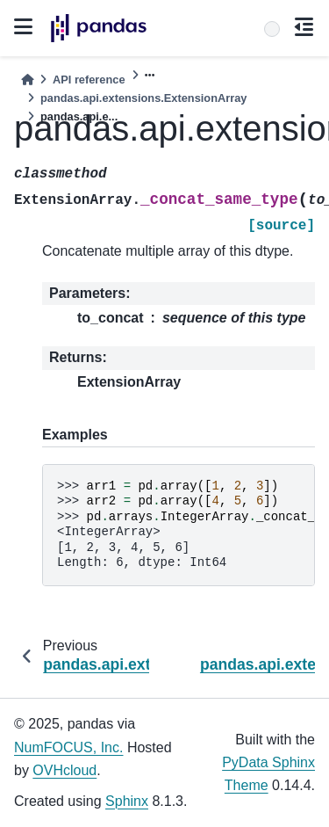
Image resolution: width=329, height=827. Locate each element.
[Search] (272, 29)
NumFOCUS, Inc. (68, 747)
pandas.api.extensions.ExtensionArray (143, 98)
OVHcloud (64, 770)
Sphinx (126, 801)
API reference (89, 79)
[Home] (27, 79)
